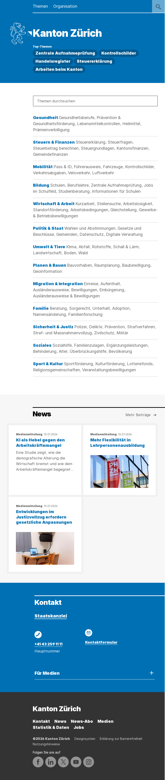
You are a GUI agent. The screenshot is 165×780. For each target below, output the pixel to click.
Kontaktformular (101, 642)
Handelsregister (52, 61)
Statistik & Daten (51, 727)
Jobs (79, 727)
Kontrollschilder (118, 53)
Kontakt (41, 721)
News (60, 721)
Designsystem (84, 739)
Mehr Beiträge (141, 415)
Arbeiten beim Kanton (59, 69)
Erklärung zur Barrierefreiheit (121, 739)
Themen (40, 6)
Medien (106, 721)
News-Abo (82, 721)
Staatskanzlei (51, 616)
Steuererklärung (94, 61)
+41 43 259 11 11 (49, 644)
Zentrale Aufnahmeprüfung (65, 53)
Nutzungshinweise (46, 744)
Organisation (65, 6)
